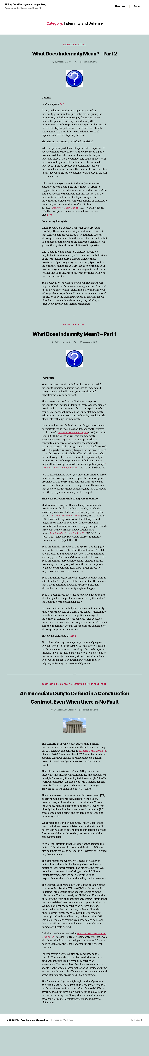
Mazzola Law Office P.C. (67, 71)
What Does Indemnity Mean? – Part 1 (74, 346)
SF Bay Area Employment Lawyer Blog (28, 4)
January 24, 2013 (90, 360)
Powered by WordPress (65, 1049)
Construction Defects (70, 705)
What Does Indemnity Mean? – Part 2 (74, 57)
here (49, 223)
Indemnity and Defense (74, 45)
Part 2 (73, 656)
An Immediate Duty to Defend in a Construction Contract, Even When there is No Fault (74, 722)
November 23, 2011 (90, 739)
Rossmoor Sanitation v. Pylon (74, 450)
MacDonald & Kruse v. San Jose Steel (69, 554)
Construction (48, 705)
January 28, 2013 (90, 71)
